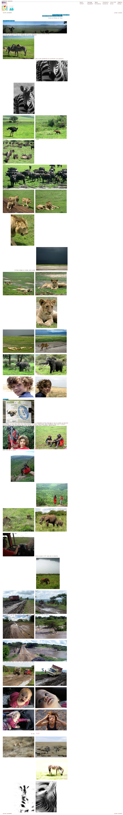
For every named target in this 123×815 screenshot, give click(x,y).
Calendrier (105, 3)
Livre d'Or (113, 2)
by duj (33, 733)
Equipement (90, 3)
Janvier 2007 (66, 14)
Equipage (89, 2)
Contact (82, 3)
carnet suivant (118, 12)
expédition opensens (7, 1)
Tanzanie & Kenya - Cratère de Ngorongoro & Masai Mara (52, 15)
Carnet (111, 3)
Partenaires (98, 3)
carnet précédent (7, 12)
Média (96, 2)
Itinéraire (105, 2)
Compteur (120, 2)
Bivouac (120, 3)
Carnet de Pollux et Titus (55, 18)
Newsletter (4, 4)
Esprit (81, 2)
